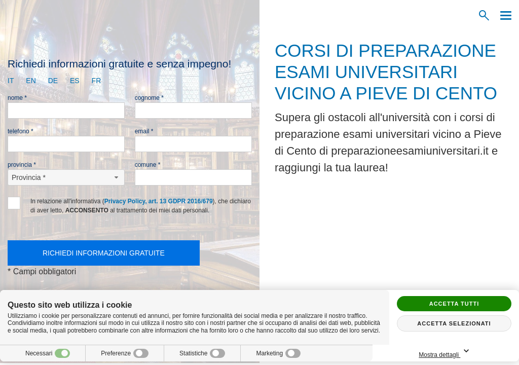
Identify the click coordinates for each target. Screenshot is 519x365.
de (53, 81)
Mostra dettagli (480, 351)
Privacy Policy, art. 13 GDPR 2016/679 (158, 201)
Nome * (17, 97)
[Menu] (503, 15)
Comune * (148, 164)
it (11, 81)
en (30, 81)
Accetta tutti (454, 304)
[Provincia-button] (66, 177)
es (75, 81)
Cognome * (149, 97)
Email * (144, 131)
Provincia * (22, 164)
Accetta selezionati (454, 323)
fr (96, 81)
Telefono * (20, 131)
